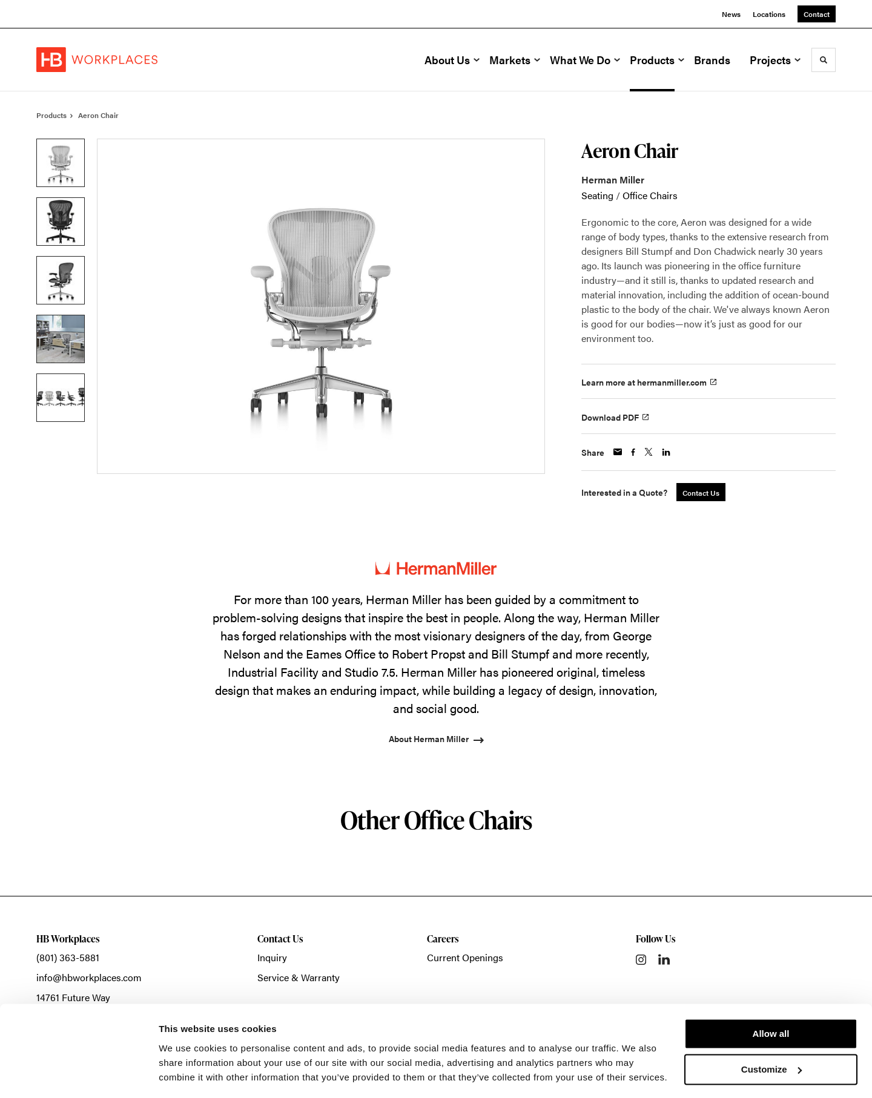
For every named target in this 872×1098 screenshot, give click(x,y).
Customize (771, 1033)
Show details (187, 1074)
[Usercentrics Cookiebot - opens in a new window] (78, 1074)
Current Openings (465, 957)
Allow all (771, 998)
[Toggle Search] (823, 60)
